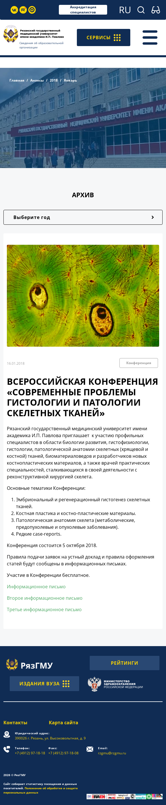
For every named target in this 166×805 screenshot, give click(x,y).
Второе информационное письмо (45, 598)
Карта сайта (63, 722)
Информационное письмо (36, 586)
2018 (54, 80)
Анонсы (37, 80)
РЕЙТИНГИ (124, 663)
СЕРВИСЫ (104, 37)
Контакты (15, 722)
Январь (70, 80)
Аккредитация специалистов (83, 10)
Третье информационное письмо (44, 609)
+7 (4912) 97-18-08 (63, 750)
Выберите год (31, 217)
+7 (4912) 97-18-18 (30, 750)
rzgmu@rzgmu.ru (112, 750)
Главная (16, 80)
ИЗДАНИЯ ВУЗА (44, 683)
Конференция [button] (138, 362)
